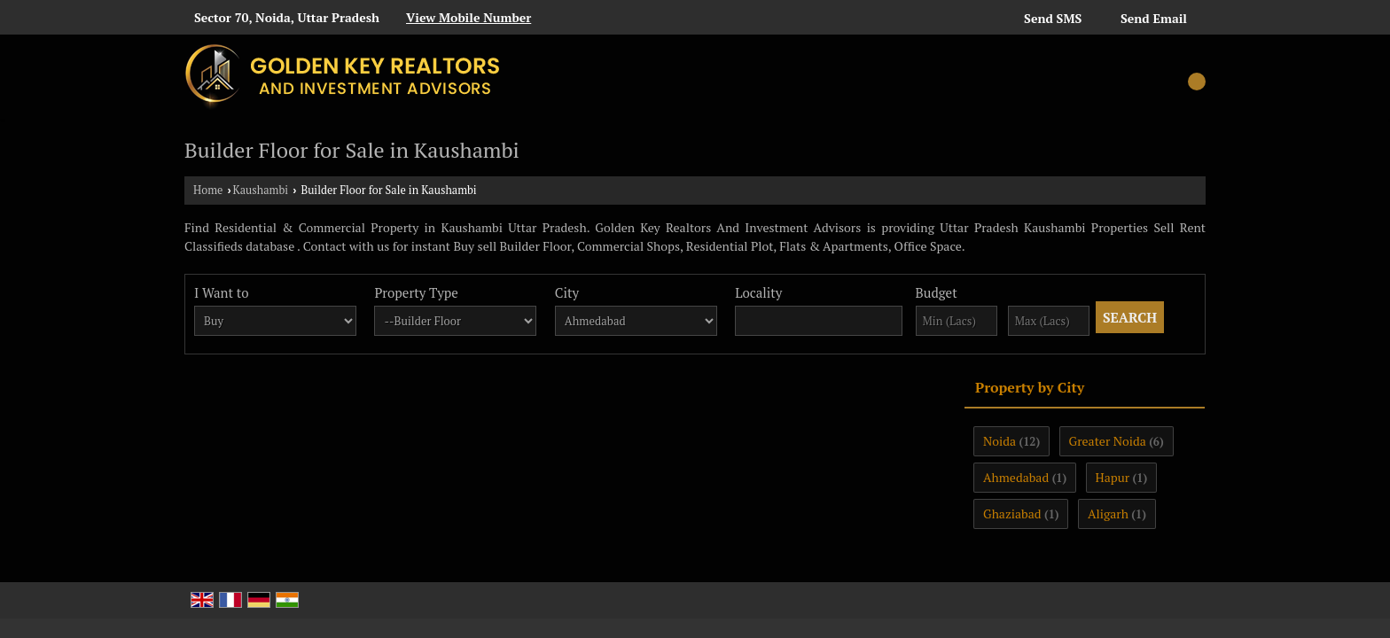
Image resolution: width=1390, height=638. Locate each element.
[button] (468, 17)
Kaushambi (260, 190)
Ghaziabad (1012, 513)
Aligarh (1108, 513)
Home (208, 190)
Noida (999, 440)
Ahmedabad (1016, 477)
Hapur (1113, 477)
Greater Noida (1107, 440)
